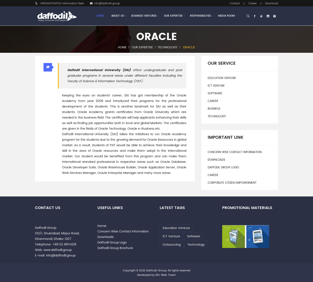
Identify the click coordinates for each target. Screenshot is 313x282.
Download (271, 3)
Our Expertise (173, 16)
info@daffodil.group (105, 3)
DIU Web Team (165, 275)
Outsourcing (172, 244)
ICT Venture (216, 86)
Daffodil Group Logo (223, 167)
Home (100, 16)
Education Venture (222, 78)
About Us (117, 16)
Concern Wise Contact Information (235, 152)
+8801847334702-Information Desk (59, 3)
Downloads (216, 160)
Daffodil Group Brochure (115, 248)
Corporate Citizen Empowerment (232, 183)
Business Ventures (143, 16)
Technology (167, 47)
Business (214, 109)
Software (215, 93)
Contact (235, 3)
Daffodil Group (156, 271)
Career (252, 3)
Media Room (226, 16)
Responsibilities (200, 16)
